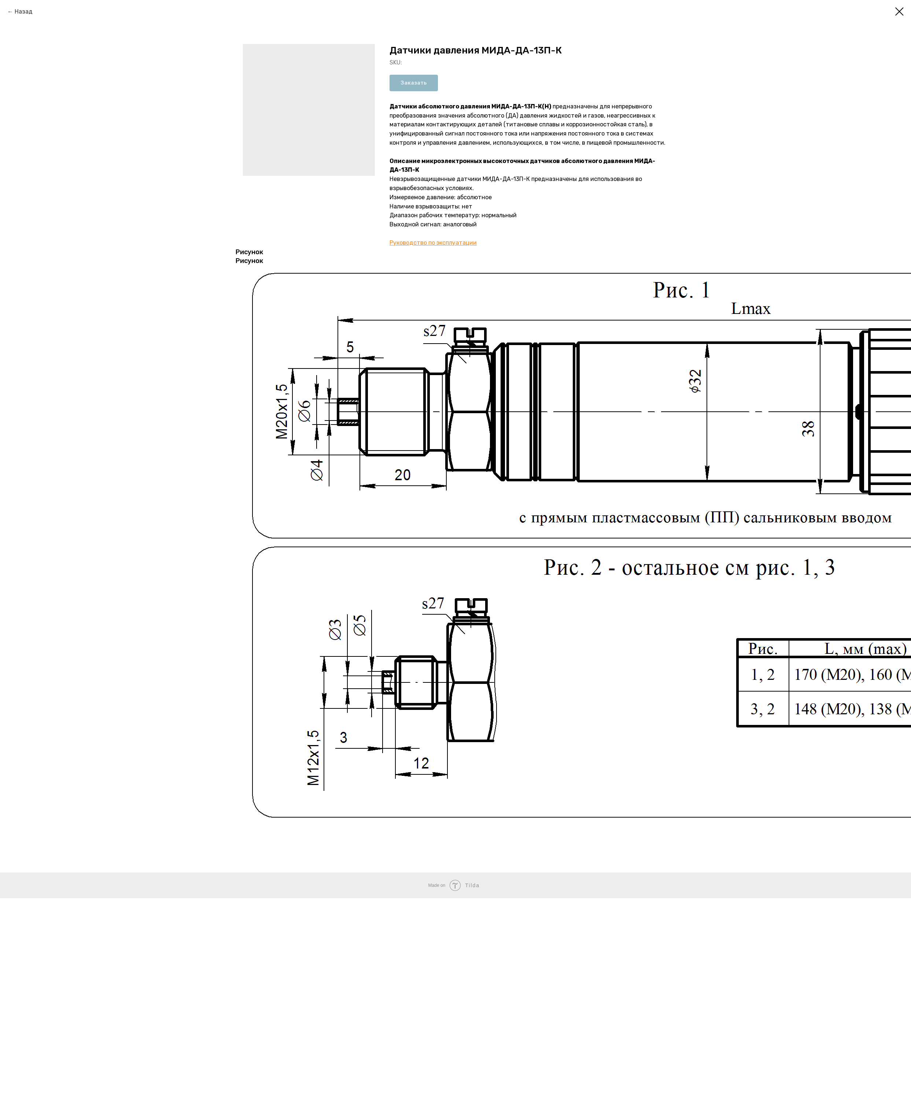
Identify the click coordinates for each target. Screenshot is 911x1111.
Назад (24, 11)
